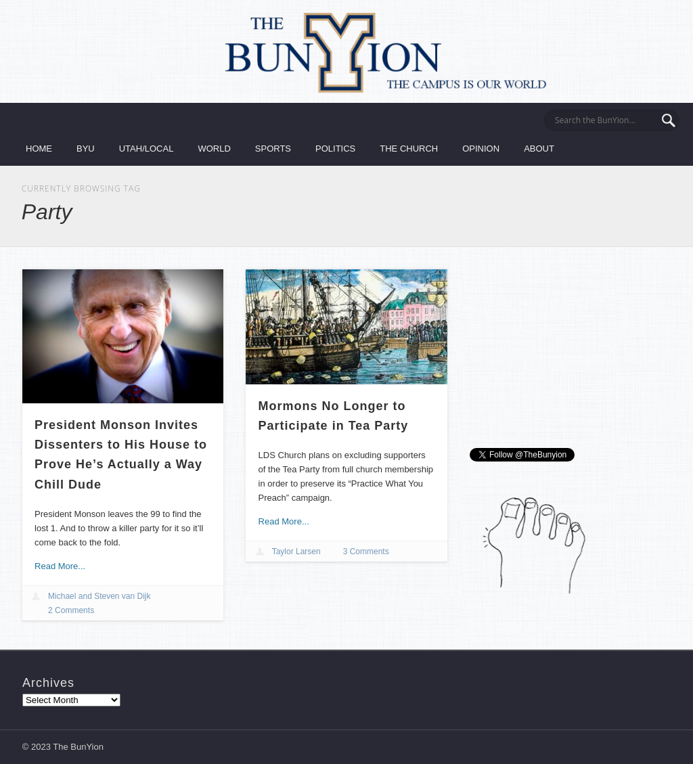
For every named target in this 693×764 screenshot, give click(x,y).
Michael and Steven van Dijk (99, 596)
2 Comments (71, 610)
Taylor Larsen (296, 551)
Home (39, 148)
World (214, 148)
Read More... (60, 566)
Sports (273, 148)
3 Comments (366, 551)
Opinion (480, 148)
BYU (85, 148)
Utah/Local (146, 148)
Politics (335, 148)
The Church (409, 148)
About (539, 148)
